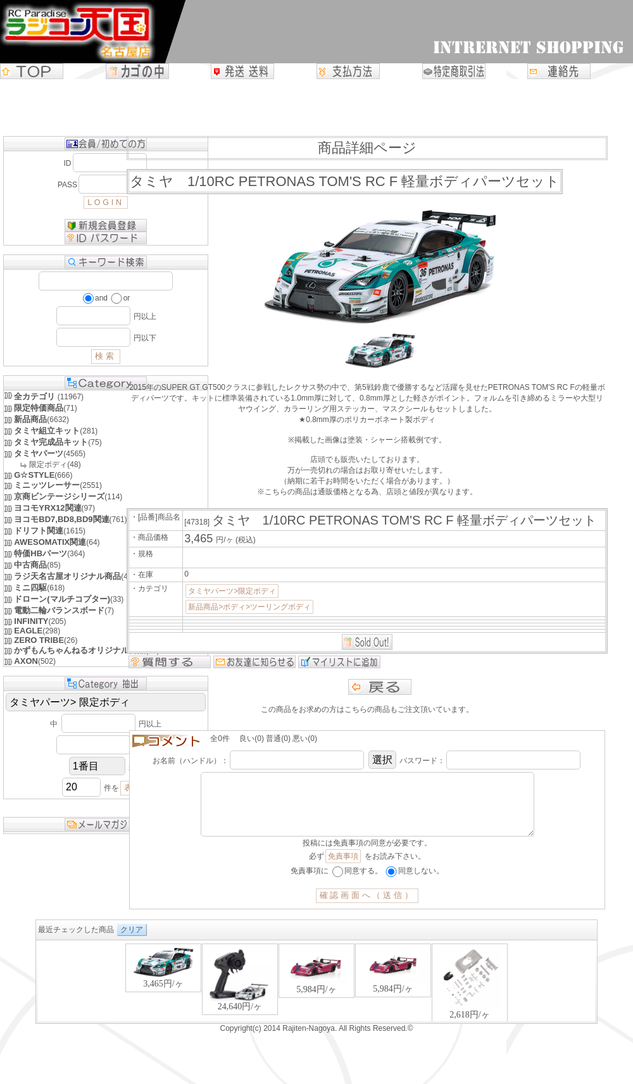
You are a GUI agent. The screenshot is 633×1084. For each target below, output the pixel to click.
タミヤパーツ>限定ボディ (232, 591)
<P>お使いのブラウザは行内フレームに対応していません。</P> (316, 994)
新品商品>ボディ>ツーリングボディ (249, 606)
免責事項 (343, 868)
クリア (131, 942)
